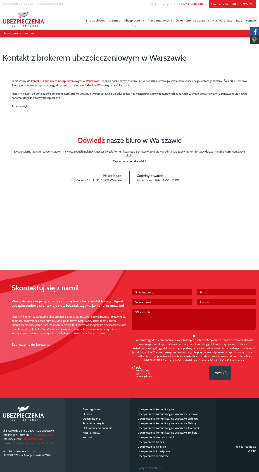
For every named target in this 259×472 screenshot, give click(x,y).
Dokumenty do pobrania (192, 20)
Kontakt (251, 20)
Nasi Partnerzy (222, 20)
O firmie (114, 20)
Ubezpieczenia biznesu (151, 442)
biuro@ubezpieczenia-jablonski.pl (32, 443)
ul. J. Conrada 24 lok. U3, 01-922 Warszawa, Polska (33, 3)
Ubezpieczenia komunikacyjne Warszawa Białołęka (168, 418)
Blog (239, 20)
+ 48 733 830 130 (191, 4)
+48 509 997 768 (243, 4)
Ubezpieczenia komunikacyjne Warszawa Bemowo (168, 414)
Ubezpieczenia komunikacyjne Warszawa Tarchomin (169, 428)
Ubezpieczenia (134, 20)
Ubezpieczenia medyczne (153, 456)
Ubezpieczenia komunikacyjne (156, 409)
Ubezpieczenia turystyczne (154, 451)
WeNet (252, 450)
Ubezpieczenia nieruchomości (156, 437)
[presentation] (181, 373)
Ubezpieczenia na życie (152, 446)
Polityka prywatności (150, 468)
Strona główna (95, 20)
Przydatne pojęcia (160, 20)
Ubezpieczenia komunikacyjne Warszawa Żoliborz (168, 432)
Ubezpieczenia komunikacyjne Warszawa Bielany (167, 423)
